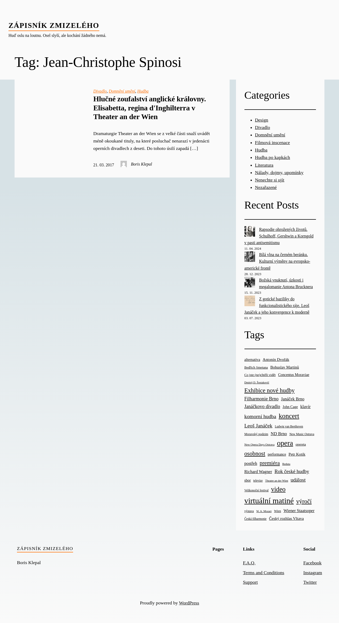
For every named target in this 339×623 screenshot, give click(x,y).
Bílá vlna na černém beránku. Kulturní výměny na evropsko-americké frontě (277, 261)
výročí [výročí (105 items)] (303, 501)
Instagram (312, 572)
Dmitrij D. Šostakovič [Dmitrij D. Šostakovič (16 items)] (256, 382)
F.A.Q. (249, 562)
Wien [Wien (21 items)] (277, 511)
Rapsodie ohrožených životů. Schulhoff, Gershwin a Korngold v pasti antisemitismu (279, 236)
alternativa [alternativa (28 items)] (252, 359)
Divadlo (100, 91)
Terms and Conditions (263, 572)
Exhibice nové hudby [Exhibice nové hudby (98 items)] (269, 390)
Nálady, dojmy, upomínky (279, 172)
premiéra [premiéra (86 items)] (270, 463)
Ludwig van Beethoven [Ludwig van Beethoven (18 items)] (289, 426)
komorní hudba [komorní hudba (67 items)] (260, 416)
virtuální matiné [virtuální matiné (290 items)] (269, 500)
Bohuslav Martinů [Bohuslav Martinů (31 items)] (284, 367)
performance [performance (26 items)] (277, 454)
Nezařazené (266, 187)
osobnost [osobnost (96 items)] (254, 453)
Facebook (312, 562)
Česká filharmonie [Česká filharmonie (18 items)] (255, 518)
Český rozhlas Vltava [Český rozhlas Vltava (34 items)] (286, 518)
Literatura (264, 165)
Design (261, 120)
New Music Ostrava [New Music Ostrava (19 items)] (301, 434)
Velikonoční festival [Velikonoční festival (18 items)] (256, 490)
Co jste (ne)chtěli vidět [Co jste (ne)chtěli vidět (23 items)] (260, 375)
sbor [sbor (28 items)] (247, 480)
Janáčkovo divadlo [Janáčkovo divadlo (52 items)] (262, 406)
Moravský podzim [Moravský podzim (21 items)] (256, 434)
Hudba (143, 91)
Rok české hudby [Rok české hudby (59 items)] (291, 471)
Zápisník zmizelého (53, 25)
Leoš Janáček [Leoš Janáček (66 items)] (258, 426)
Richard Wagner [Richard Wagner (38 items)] (258, 471)
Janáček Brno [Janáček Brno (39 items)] (292, 398)
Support (250, 582)
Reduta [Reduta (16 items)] (286, 463)
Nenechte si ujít (269, 180)
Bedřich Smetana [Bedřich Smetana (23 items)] (256, 367)
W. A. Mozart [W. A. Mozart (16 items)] (264, 511)
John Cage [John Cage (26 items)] (290, 407)
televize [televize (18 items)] (257, 480)
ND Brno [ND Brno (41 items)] (279, 433)
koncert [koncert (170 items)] (289, 416)
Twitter (310, 582)
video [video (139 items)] (278, 489)
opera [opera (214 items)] (285, 443)
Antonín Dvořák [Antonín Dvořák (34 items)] (276, 359)
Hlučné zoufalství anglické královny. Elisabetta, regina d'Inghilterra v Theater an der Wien (149, 108)
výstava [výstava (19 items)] (249, 511)
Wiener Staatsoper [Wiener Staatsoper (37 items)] (298, 510)
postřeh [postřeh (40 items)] (250, 463)
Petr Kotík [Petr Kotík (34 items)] (296, 454)
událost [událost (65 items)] (298, 480)
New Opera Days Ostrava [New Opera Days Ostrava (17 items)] (259, 444)
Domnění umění (122, 91)
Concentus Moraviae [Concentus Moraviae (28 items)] (293, 375)
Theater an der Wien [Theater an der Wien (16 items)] (276, 480)
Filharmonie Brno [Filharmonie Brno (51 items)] (261, 398)
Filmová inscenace (272, 142)
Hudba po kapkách (272, 157)
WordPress (189, 602)
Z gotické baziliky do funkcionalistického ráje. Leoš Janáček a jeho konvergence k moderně (277, 305)
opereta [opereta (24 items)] (301, 444)
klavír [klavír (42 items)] (305, 406)
